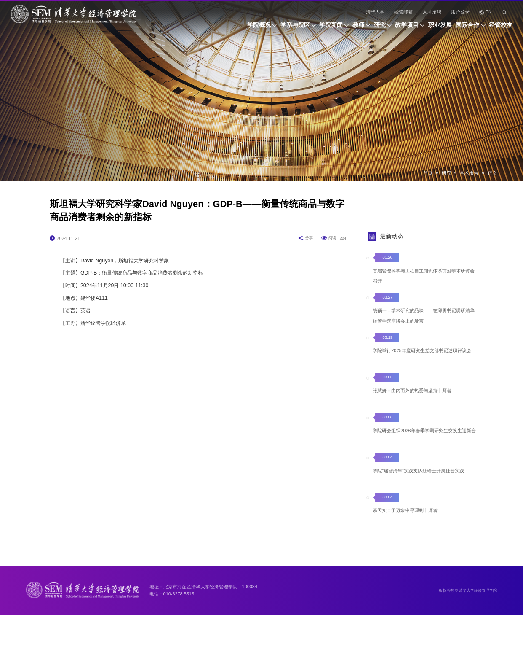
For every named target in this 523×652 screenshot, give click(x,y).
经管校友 (500, 27)
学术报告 (469, 172)
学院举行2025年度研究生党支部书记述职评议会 (422, 364)
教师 (321, 27)
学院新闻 (286, 27)
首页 (427, 172)
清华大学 (375, 11)
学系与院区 (242, 27)
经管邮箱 (403, 11)
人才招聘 (432, 11)
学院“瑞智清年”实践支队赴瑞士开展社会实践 (418, 484)
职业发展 (425, 27)
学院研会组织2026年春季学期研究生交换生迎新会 (424, 444)
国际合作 (460, 27)
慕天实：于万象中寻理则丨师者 (405, 525)
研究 (349, 27)
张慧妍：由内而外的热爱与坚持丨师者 (412, 404)
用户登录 (460, 11)
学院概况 (199, 27)
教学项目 (384, 27)
